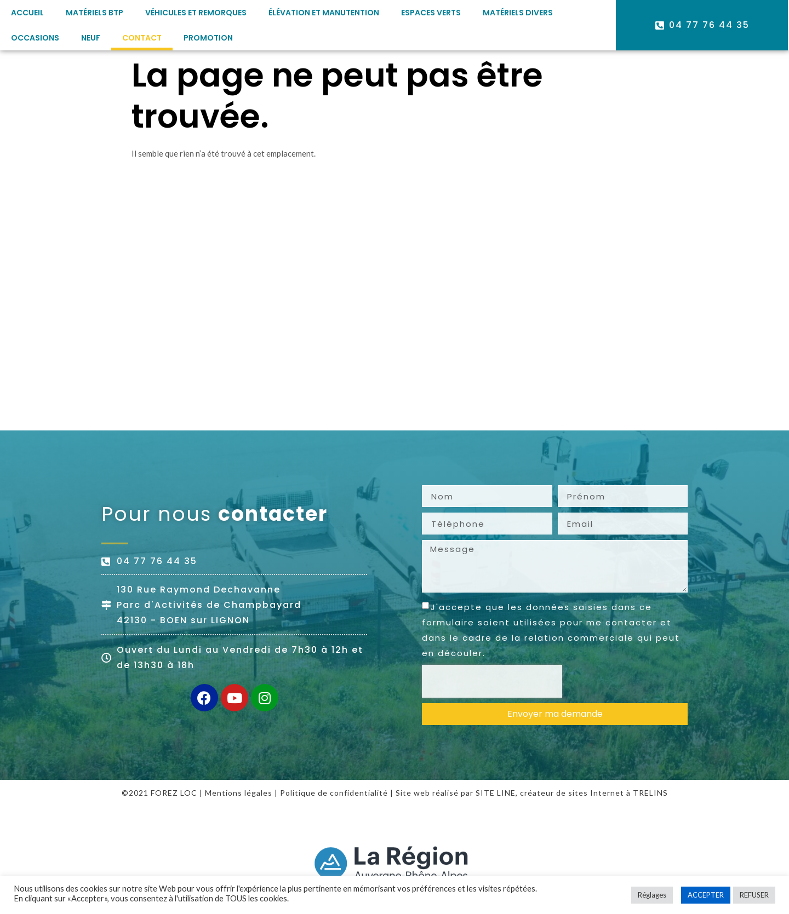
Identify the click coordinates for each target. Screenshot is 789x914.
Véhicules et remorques (196, 12)
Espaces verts (431, 12)
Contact (142, 37)
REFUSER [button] (754, 894)
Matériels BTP (94, 12)
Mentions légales (238, 792)
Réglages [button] (652, 894)
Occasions (35, 37)
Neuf (90, 37)
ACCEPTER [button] (706, 894)
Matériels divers (518, 12)
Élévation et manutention (323, 12)
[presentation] (492, 681)
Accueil (27, 12)
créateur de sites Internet (572, 792)
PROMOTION (208, 37)
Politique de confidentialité (334, 792)
